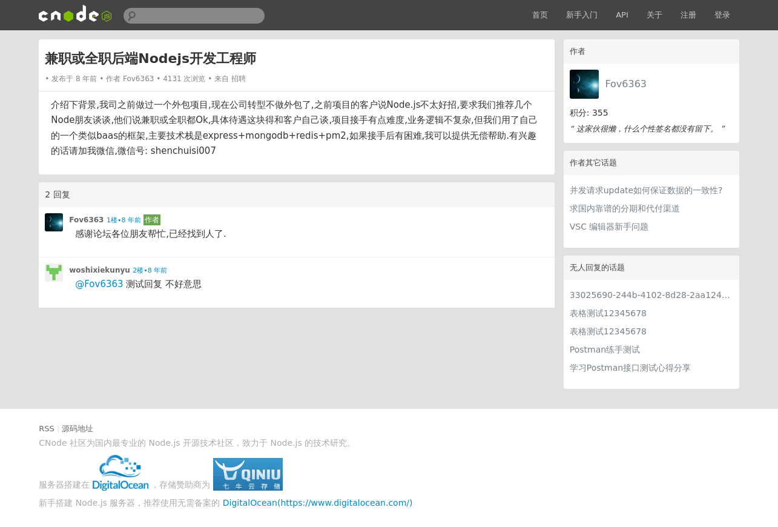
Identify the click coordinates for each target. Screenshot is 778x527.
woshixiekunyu (99, 270)
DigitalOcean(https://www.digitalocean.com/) (318, 503)
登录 (722, 14)
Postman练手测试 (605, 349)
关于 (654, 14)
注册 (688, 14)
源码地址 (77, 428)
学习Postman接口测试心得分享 (630, 368)
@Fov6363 (99, 284)
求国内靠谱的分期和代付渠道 (625, 208)
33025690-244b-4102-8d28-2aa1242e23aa (651, 295)
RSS (46, 428)
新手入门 (582, 14)
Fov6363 (626, 84)
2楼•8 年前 (150, 270)
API (622, 14)
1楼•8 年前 (124, 220)
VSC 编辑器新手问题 (609, 226)
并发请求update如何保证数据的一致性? (646, 190)
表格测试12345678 (608, 313)
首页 (540, 14)
